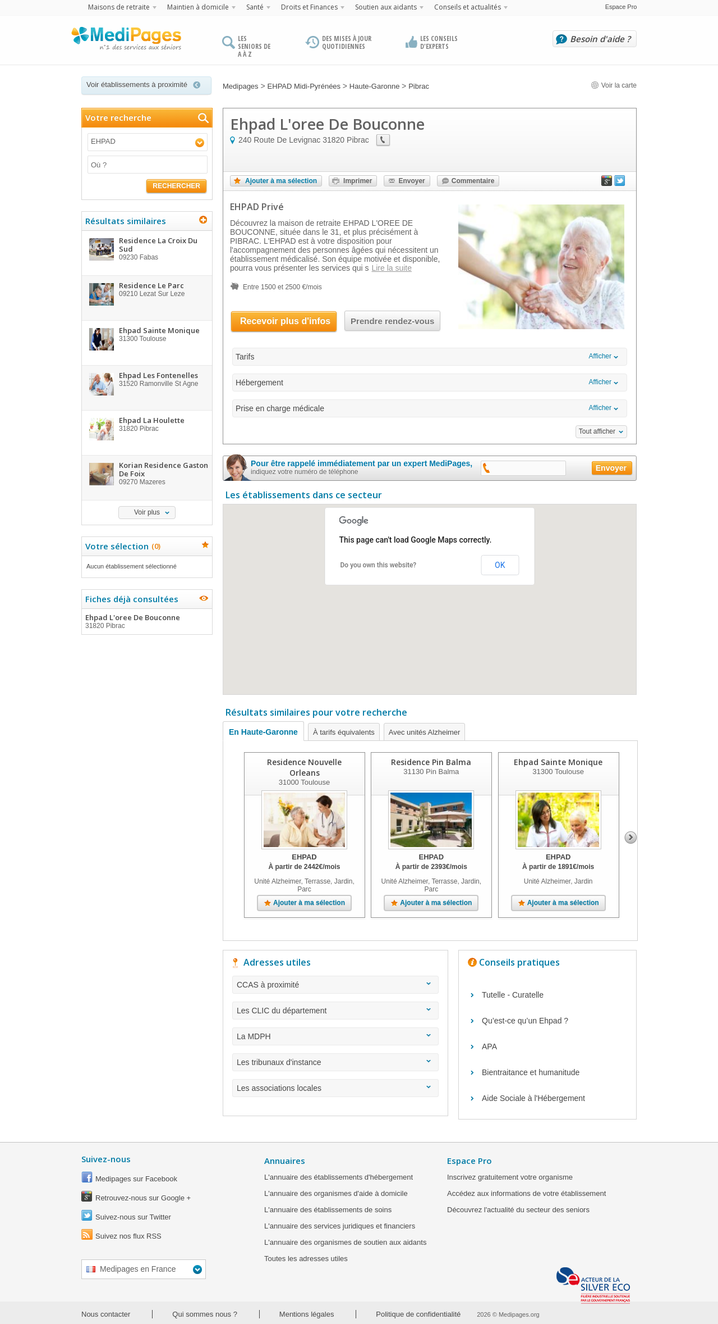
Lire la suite (391, 267)
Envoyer (411, 181)
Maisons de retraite (119, 7)
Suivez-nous (106, 1158)
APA (489, 1046)
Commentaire (473, 181)
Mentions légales (306, 1314)
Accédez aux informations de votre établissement (526, 1193)
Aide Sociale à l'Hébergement (533, 1098)
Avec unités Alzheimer (425, 732)
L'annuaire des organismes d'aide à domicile (336, 1193)
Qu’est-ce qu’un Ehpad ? (525, 1020)
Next (630, 837)
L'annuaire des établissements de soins (328, 1209)
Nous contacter (105, 1314)
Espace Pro (621, 6)
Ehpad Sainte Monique (558, 762)
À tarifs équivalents (344, 732)
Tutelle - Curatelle (513, 994)
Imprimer (357, 181)
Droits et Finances (309, 7)
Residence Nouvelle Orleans (304, 767)
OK (500, 565)
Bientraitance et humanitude (530, 1072)
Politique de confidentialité (418, 1314)
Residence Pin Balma (431, 762)
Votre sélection (121, 546)
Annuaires (284, 1160)
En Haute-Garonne (263, 731)
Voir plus (147, 512)
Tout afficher (597, 431)
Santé (255, 7)
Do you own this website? (378, 565)
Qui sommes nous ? (204, 1314)
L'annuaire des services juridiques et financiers (339, 1226)
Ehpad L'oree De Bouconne (146, 621)
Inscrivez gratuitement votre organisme (510, 1177)
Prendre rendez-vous (392, 321)
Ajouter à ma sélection (281, 181)
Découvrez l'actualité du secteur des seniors (518, 1209)
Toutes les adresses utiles (306, 1258)
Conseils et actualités (467, 7)
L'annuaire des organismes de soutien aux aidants (345, 1242)
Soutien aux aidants (386, 7)
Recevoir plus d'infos (285, 321)
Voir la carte (614, 85)
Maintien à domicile (198, 7)
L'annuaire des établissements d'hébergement (338, 1177)
